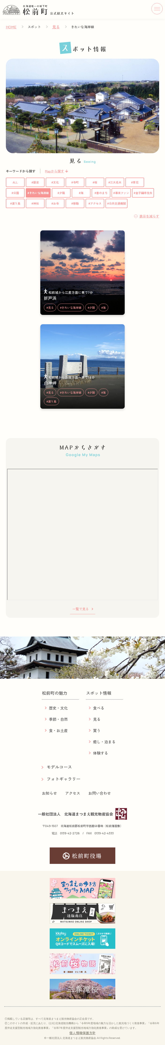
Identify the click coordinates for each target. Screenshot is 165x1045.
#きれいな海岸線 (38, 193)
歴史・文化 (58, 708)
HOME (11, 27)
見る (56, 27)
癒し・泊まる (104, 741)
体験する (100, 753)
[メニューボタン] (157, 8)
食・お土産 (58, 730)
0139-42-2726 (70, 833)
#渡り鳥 (15, 203)
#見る (50, 307)
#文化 (55, 182)
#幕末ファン (121, 193)
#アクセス (94, 203)
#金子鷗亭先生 (143, 193)
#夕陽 (61, 193)
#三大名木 (114, 182)
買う (97, 730)
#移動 (75, 203)
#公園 (15, 193)
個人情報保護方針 (82, 1032)
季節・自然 (58, 719)
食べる (98, 708)
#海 (81, 193)
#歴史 (35, 182)
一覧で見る (80, 608)
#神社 (35, 203)
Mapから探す (54, 171)
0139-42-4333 (104, 833)
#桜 (95, 182)
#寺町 (75, 182)
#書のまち (101, 193)
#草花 (135, 182)
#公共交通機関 (116, 203)
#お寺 (55, 203)
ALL (15, 182)
